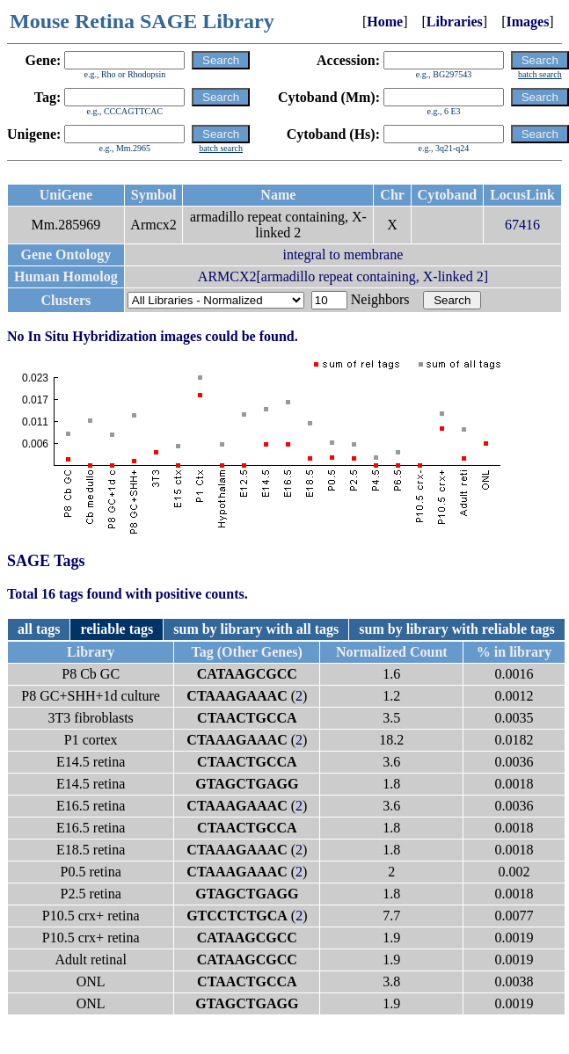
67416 (522, 224)
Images (527, 21)
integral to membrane (342, 254)
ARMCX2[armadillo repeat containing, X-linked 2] (343, 276)
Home (385, 21)
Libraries (455, 21)
